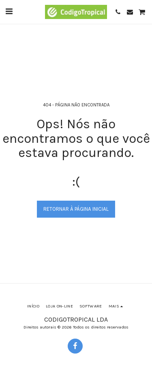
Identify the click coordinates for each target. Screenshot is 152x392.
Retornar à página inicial (76, 209)
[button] (9, 11)
